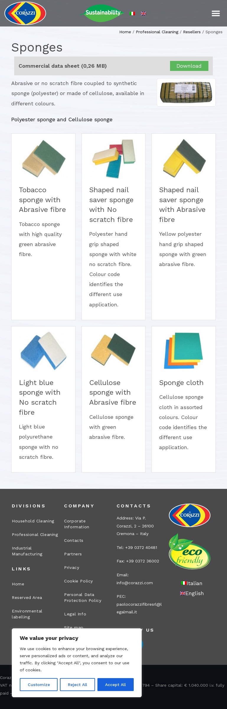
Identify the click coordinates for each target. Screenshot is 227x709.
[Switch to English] (143, 13)
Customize (39, 684)
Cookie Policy (78, 581)
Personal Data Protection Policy (82, 597)
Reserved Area (27, 597)
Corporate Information (76, 524)
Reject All (77, 684)
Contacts (74, 540)
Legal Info (75, 614)
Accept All (115, 684)
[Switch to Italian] (132, 13)
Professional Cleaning (157, 31)
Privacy (71, 567)
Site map (74, 627)
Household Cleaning (33, 521)
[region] (77, 662)
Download (189, 66)
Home (125, 31)
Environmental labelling (27, 614)
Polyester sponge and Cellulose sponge (61, 119)
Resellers (192, 31)
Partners (73, 554)
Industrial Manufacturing (27, 551)
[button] (216, 13)
